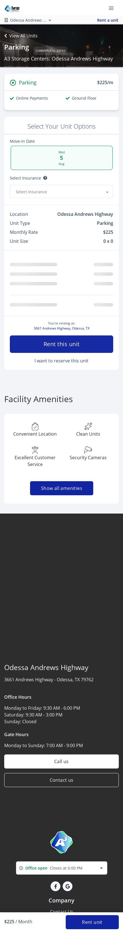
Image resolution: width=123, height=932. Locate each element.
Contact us (62, 807)
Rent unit (92, 922)
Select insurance (25, 178)
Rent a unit (108, 20)
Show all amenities (61, 515)
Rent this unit (62, 371)
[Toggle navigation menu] (113, 8)
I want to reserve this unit (61, 388)
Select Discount (24, 205)
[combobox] (61, 895)
